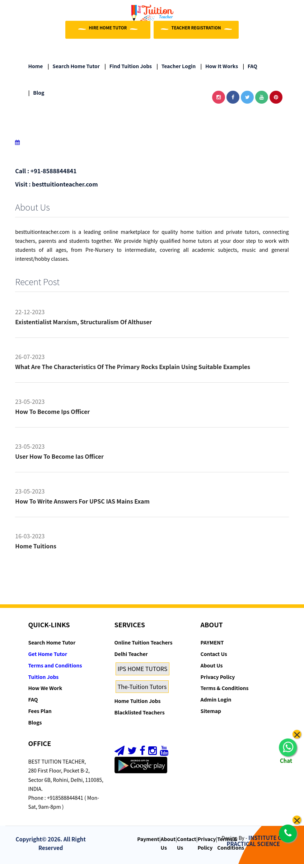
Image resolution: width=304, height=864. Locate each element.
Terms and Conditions (55, 665)
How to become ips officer (52, 411)
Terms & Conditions (225, 687)
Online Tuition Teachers (143, 642)
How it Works (219, 66)
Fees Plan (40, 710)
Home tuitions (35, 546)
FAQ (250, 66)
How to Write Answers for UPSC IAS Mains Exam (82, 501)
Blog (36, 92)
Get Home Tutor (47, 653)
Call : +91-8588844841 (45, 170)
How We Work (45, 687)
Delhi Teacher (131, 653)
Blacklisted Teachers (139, 712)
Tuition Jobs (43, 676)
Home (35, 66)
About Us (212, 665)
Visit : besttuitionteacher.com (56, 184)
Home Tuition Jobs (137, 700)
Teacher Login (176, 66)
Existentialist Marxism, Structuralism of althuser (83, 321)
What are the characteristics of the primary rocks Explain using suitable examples (132, 366)
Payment (148, 838)
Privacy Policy (218, 676)
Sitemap (211, 710)
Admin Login (216, 699)
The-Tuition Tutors (142, 686)
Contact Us (214, 653)
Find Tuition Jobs (128, 66)
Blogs (35, 722)
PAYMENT (212, 642)
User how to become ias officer (59, 456)
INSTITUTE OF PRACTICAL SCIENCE (256, 841)
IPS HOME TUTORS (143, 668)
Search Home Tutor (74, 66)
